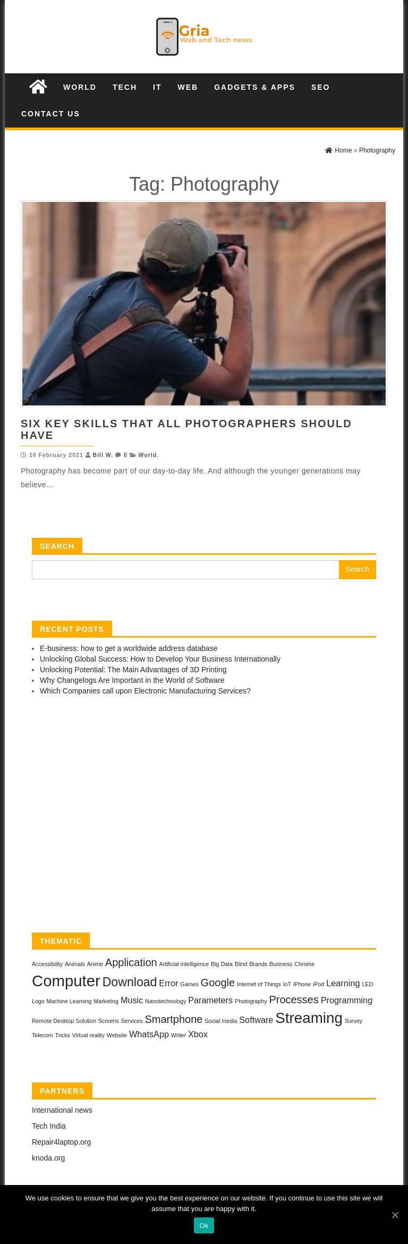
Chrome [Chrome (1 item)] (304, 964)
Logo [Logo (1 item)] (38, 1001)
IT (157, 87)
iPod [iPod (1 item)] (318, 984)
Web (187, 87)
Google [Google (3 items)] (218, 982)
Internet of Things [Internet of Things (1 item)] (259, 984)
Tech (125, 87)
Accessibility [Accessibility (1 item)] (47, 964)
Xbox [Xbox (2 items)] (198, 1034)
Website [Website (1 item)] (117, 1035)
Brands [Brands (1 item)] (258, 964)
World (80, 87)
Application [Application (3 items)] (131, 962)
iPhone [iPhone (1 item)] (302, 984)
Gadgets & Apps (254, 87)
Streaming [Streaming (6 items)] (309, 1018)
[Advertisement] (204, 816)
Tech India (49, 1126)
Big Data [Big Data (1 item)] (222, 964)
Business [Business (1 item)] (280, 964)
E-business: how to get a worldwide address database (129, 648)
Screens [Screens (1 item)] (108, 1021)
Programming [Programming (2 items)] (347, 1000)
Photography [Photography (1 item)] (251, 1001)
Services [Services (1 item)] (132, 1021)
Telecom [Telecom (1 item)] (42, 1035)
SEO (320, 87)
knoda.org (48, 1158)
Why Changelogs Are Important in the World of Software (132, 680)
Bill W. (103, 455)
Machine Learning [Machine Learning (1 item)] (69, 1001)
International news (62, 1110)
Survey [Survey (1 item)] (353, 1021)
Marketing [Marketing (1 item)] (106, 1001)
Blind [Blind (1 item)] (241, 964)
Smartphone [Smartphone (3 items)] (173, 1019)
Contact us (50, 113)
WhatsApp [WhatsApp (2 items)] (149, 1034)
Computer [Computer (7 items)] (66, 980)
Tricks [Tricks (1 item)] (62, 1035)
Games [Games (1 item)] (189, 984)
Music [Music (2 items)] (132, 1000)
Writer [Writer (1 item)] (178, 1035)
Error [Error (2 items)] (168, 983)
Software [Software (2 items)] (256, 1020)
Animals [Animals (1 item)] (75, 964)
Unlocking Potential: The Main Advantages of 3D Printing (133, 669)
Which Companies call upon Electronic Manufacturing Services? (145, 691)
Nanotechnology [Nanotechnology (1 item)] (165, 1001)
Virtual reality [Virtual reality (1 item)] (88, 1035)
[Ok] (394, 1214)
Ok (203, 1226)
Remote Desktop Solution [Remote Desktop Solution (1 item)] (64, 1021)
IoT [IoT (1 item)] (287, 984)
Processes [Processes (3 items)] (293, 999)
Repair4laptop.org (61, 1142)
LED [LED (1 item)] (367, 984)
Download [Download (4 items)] (130, 982)
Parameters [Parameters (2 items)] (210, 1000)
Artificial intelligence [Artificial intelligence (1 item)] (184, 964)
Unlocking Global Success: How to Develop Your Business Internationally (160, 659)
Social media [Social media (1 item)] (221, 1021)
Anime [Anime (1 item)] (95, 964)
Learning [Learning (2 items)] (343, 983)
